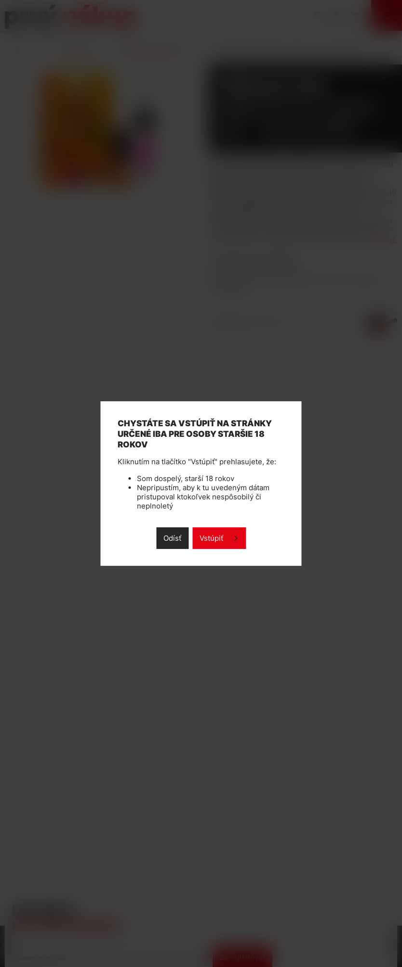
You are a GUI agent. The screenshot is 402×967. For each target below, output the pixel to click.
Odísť (172, 538)
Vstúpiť (211, 538)
